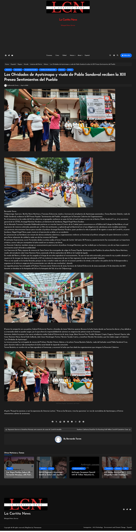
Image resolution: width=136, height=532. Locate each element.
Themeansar (37, 529)
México (70, 69)
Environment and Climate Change (115, 528)
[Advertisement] (68, 39)
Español (87, 55)
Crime (57, 55)
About (80, 55)
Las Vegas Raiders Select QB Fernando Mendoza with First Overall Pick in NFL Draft (18, 476)
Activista (8, 69)
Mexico (72, 55)
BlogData (28, 529)
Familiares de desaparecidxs (48, 69)
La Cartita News (68, 19)
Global (64, 55)
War (126, 469)
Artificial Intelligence (78, 469)
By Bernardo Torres (11, 86)
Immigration (87, 528)
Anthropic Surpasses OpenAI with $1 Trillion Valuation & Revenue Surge (83, 476)
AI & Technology (98, 528)
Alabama (43, 469)
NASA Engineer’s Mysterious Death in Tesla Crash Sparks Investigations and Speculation (51, 476)
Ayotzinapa (18, 69)
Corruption (109, 469)
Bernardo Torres (73, 440)
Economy (49, 55)
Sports (10, 469)
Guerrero (61, 69)
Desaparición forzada (31, 69)
